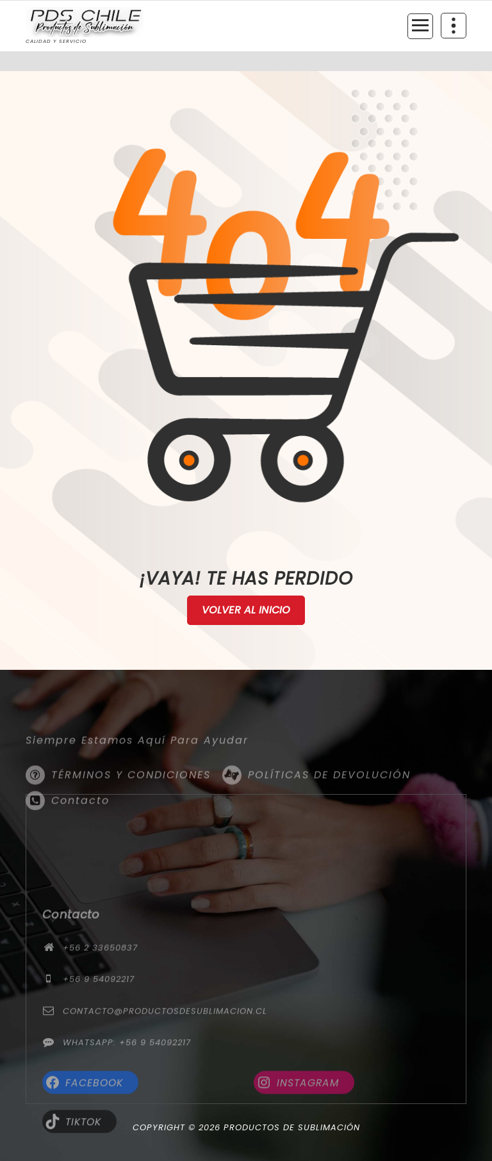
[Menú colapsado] (420, 26)
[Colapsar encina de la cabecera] (453, 25)
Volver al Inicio (246, 610)
